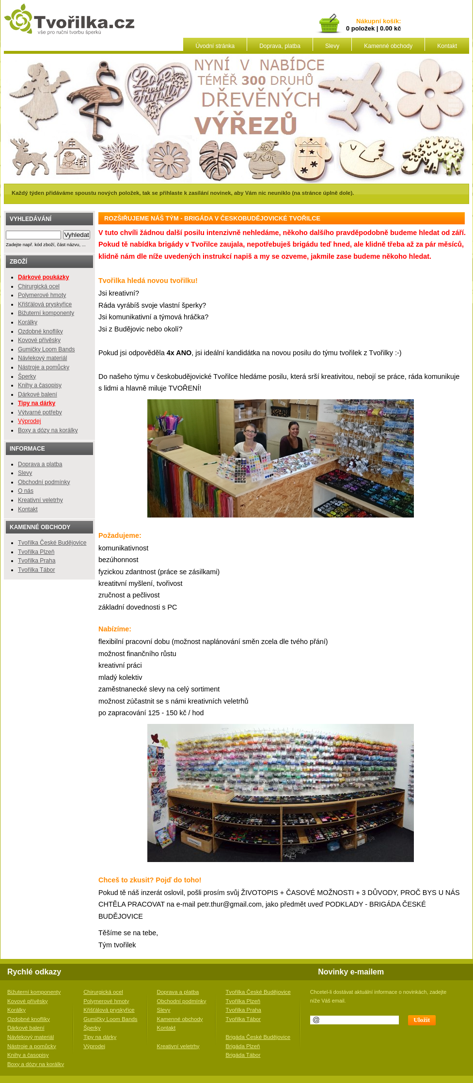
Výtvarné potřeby (40, 412)
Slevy (332, 46)
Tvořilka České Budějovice (52, 542)
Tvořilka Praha (36, 560)
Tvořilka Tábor (36, 569)
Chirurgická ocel (39, 286)
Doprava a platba (40, 464)
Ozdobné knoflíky (40, 331)
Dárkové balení (37, 394)
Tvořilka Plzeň (36, 552)
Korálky (27, 322)
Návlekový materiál (42, 358)
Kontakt (447, 46)
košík (389, 21)
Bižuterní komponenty (46, 313)
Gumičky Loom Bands (46, 349)
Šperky (27, 376)
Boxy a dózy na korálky (48, 430)
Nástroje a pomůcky (43, 367)
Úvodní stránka (215, 46)
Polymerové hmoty (42, 295)
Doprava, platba (279, 46)
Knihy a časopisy (40, 385)
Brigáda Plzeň (243, 1046)
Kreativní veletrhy (40, 500)
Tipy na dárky (99, 1037)
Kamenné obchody (388, 46)
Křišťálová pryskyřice (45, 304)
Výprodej (29, 421)
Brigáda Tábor (243, 1055)
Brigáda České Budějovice (258, 1037)
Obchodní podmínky (44, 482)
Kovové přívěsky (39, 340)
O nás (25, 490)
